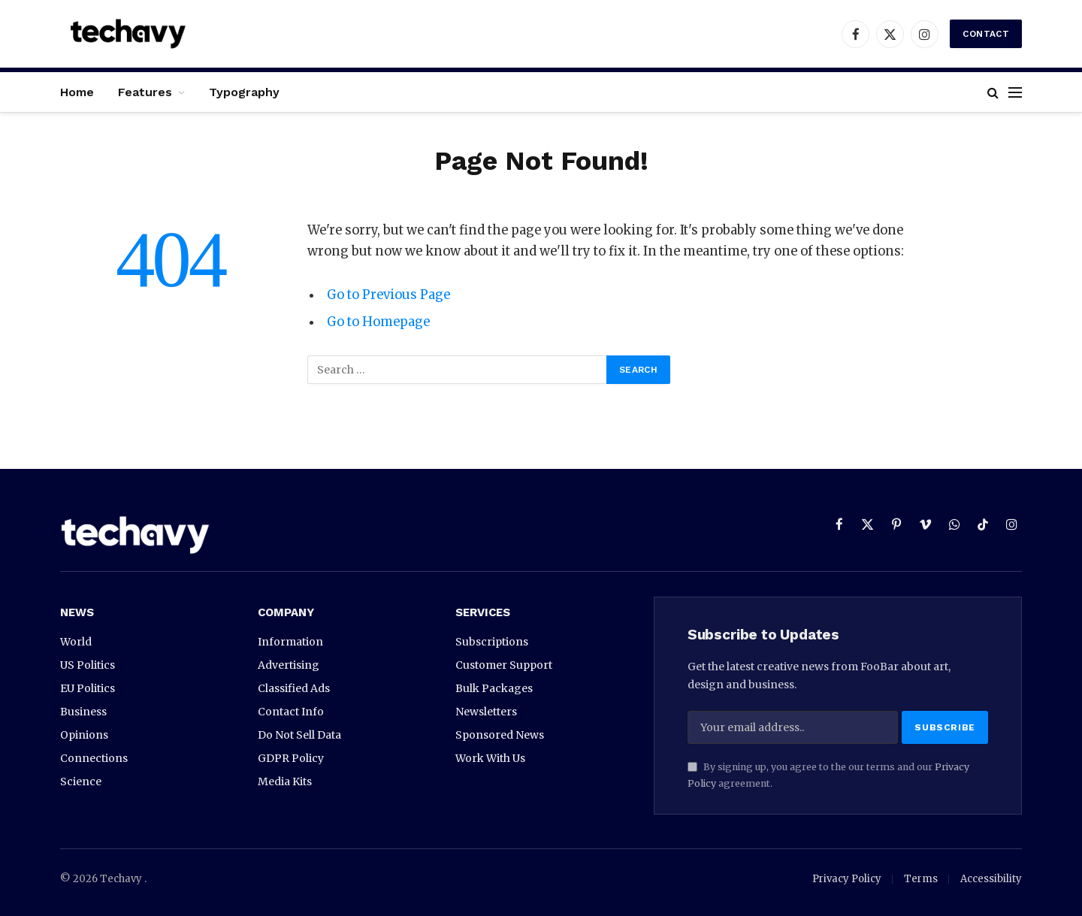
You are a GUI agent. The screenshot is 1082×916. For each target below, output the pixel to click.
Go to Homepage (378, 322)
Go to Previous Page (388, 295)
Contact (986, 34)
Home (77, 92)
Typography (244, 92)
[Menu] (1015, 92)
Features (145, 92)
